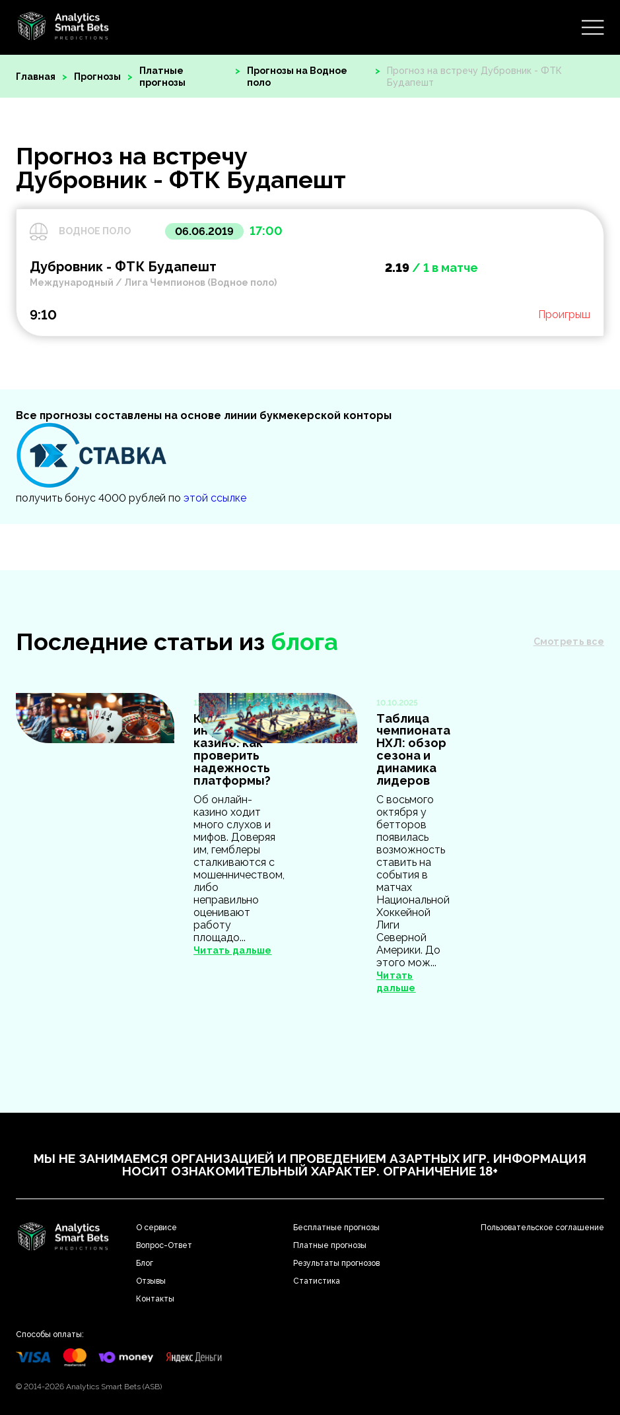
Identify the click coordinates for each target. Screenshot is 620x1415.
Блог (144, 1263)
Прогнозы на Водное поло (297, 76)
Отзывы (151, 1281)
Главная (35, 76)
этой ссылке (215, 498)
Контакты (155, 1298)
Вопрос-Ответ (164, 1245)
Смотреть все (569, 641)
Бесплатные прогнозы (336, 1227)
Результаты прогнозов (336, 1263)
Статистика (316, 1281)
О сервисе (156, 1227)
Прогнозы (97, 76)
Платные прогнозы (162, 76)
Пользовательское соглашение (542, 1227)
